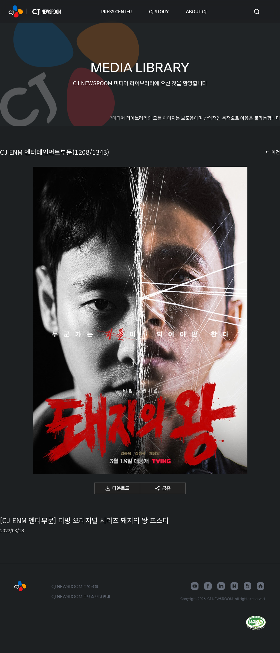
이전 (275, 151)
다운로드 (120, 487)
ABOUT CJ (196, 11)
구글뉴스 (247, 586)
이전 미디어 (11, 320)
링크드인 (221, 586)
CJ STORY (159, 11)
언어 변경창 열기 (268, 11)
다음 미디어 (268, 320)
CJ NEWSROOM (16, 11)
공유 (166, 487)
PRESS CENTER (116, 11)
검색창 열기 (256, 11)
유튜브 (195, 586)
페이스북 (208, 586)
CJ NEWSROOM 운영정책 (74, 586)
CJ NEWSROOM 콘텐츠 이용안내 (80, 596)
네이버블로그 (234, 586)
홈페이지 (260, 586)
